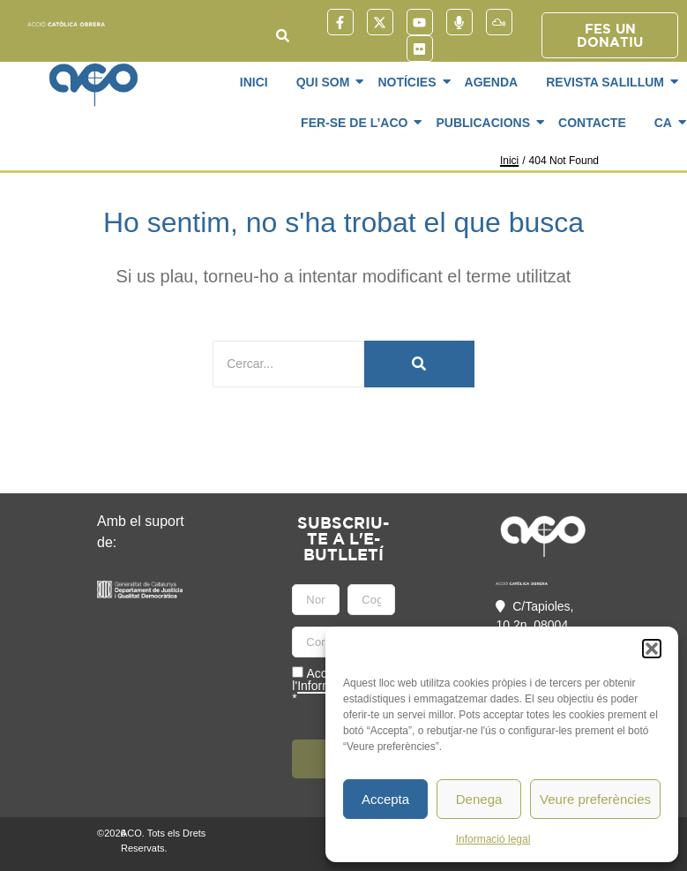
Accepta (385, 799)
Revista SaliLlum (608, 82)
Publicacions (486, 123)
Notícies (409, 82)
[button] (652, 648)
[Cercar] (288, 364)
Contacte (592, 123)
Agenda (492, 82)
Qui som (326, 82)
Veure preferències (595, 799)
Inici (254, 82)
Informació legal (493, 839)
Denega (479, 799)
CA (666, 123)
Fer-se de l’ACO (357, 123)
